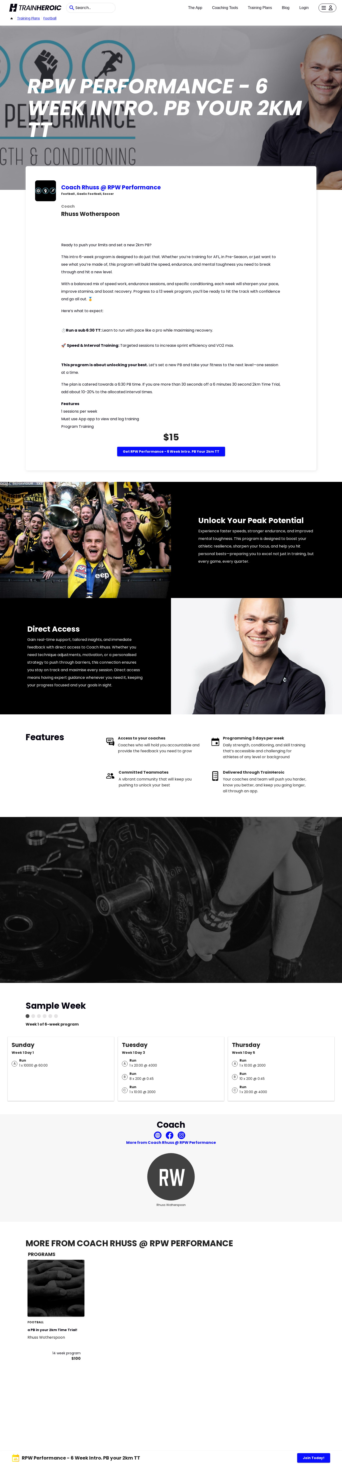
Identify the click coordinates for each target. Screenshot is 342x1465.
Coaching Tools (225, 8)
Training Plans (260, 8)
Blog (285, 8)
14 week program (66, 1353)
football (49, 18)
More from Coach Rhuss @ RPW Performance (171, 1142)
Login (304, 8)
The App (195, 8)
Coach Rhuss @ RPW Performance (111, 187)
